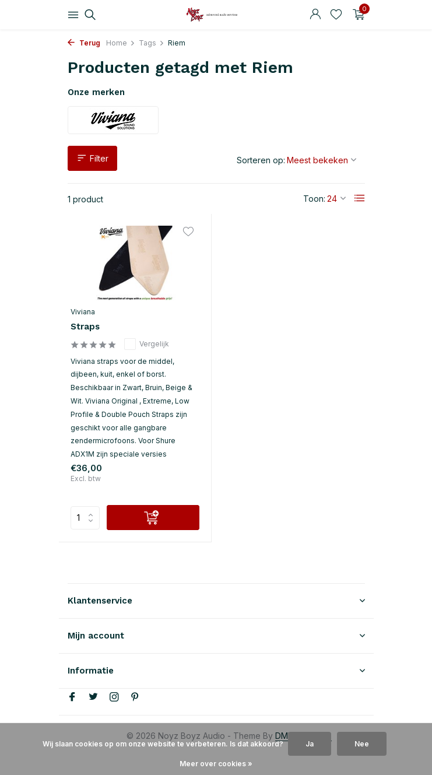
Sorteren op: (261, 160)
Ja (309, 743)
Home (120, 42)
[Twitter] (93, 697)
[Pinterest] (135, 697)
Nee (361, 743)
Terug (84, 42)
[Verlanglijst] (336, 15)
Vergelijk (146, 344)
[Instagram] (114, 697)
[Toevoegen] (153, 517)
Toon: (314, 199)
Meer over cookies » (216, 763)
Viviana (83, 311)
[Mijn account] (315, 14)
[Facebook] (72, 697)
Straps (85, 326)
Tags (151, 42)
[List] (359, 198)
